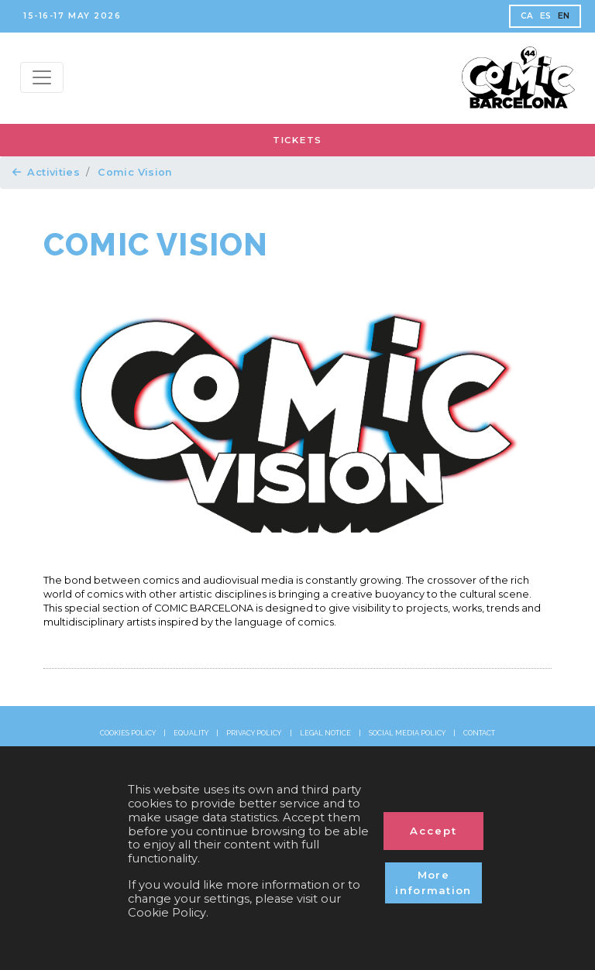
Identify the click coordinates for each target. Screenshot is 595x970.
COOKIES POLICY (128, 733)
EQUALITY (191, 733)
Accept (433, 830)
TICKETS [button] (297, 140)
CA (527, 16)
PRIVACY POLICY (253, 733)
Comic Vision (135, 172)
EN (564, 16)
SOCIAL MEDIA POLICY (407, 733)
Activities (46, 172)
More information (433, 882)
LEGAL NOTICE (325, 733)
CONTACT (479, 733)
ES (546, 16)
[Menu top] (42, 77)
